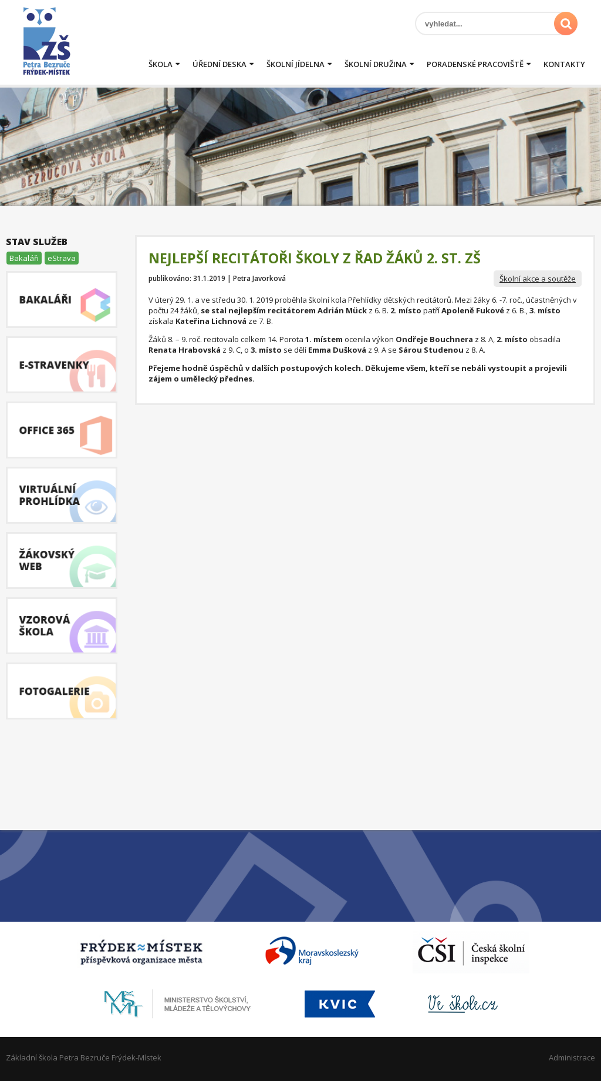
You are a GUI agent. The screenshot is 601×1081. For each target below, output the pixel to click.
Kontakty (564, 64)
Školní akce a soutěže (537, 278)
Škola (160, 64)
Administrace (572, 1057)
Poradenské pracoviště (475, 64)
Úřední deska (220, 64)
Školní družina (376, 64)
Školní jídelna (295, 64)
